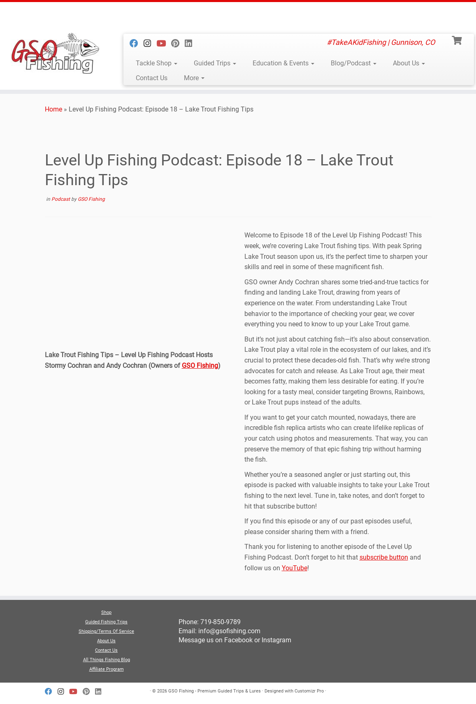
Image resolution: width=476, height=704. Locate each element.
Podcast (61, 199)
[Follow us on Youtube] (163, 44)
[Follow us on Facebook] (137, 44)
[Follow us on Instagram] (150, 44)
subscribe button (384, 557)
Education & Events (283, 63)
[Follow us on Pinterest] (178, 44)
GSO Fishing (91, 199)
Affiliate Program (106, 669)
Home (53, 109)
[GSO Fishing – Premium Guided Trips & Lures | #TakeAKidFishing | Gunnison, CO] (55, 53)
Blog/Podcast (353, 63)
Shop (106, 612)
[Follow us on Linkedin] (191, 44)
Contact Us (151, 78)
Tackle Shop (156, 63)
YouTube (294, 568)
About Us (409, 63)
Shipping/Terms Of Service (106, 631)
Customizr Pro (309, 691)
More (194, 78)
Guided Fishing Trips (106, 622)
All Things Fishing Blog (106, 659)
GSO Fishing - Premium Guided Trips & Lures (214, 691)
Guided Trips (215, 63)
